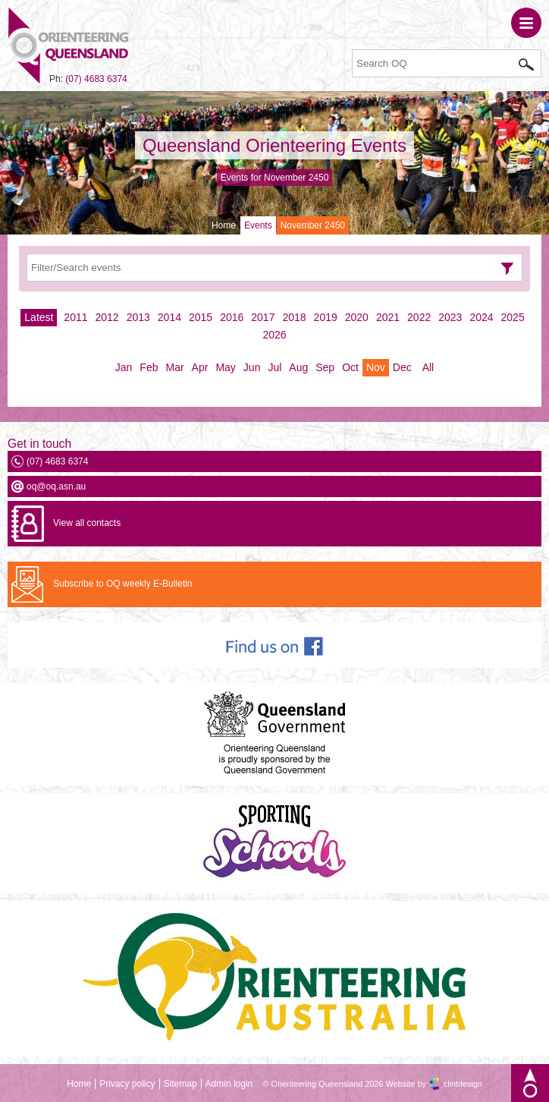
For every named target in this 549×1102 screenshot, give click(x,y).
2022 (419, 317)
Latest (38, 317)
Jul (274, 367)
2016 (231, 317)
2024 (481, 317)
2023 (450, 317)
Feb (149, 367)
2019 (325, 317)
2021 (388, 317)
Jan (124, 367)
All (428, 367)
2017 (262, 317)
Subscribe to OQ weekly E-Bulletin (122, 583)
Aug (298, 367)
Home (224, 225)
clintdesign (463, 1083)
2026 (274, 335)
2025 (513, 317)
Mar (174, 367)
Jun (252, 367)
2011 (75, 317)
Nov (375, 367)
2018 (294, 317)
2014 (169, 317)
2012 (107, 317)
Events (258, 225)
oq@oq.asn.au (56, 486)
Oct (350, 367)
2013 (138, 317)
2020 (357, 317)
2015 (200, 317)
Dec (402, 367)
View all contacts (87, 523)
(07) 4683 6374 (96, 79)
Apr (200, 367)
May (225, 367)
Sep (324, 367)
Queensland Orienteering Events (274, 145)
